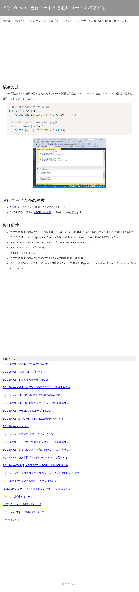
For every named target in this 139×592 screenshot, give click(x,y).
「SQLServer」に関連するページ (22, 504)
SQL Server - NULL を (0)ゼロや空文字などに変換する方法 (36, 387)
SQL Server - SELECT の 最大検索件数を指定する (31, 395)
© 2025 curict (69, 584)
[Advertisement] (69, 51)
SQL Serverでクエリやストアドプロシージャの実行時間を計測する (41, 473)
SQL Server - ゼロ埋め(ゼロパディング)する (28, 434)
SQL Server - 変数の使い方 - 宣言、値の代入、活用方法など (37, 449)
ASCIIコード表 (18, 207)
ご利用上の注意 (11, 519)
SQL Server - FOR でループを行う (22, 371)
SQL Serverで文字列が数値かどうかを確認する (30, 480)
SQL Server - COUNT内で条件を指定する (26, 363)
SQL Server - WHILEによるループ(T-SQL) (27, 410)
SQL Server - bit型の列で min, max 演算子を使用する (33, 418)
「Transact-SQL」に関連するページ (23, 512)
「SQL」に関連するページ (18, 496)
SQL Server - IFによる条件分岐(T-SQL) (25, 379)
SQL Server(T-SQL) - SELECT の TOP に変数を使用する (35, 465)
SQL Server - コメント (15, 426)
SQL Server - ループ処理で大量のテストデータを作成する (36, 441)
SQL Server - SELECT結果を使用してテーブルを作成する (36, 402)
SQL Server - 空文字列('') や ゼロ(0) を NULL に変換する (35, 457)
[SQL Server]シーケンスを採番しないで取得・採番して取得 (37, 488)
